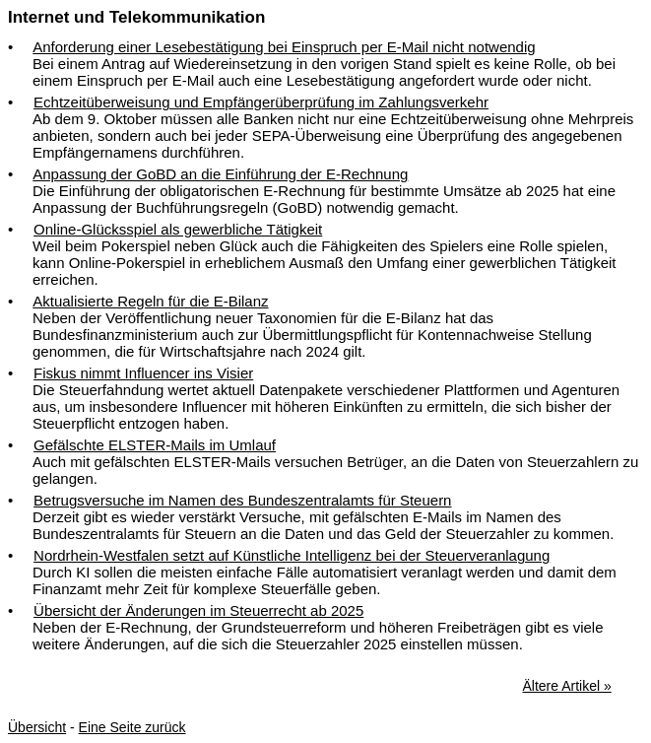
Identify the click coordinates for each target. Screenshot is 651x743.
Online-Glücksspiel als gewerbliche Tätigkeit (177, 229)
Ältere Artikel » (566, 686)
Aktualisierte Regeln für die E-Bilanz (150, 301)
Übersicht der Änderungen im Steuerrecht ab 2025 (198, 610)
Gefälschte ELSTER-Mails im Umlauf (154, 445)
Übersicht (37, 727)
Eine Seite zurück (132, 727)
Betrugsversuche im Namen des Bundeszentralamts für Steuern (242, 500)
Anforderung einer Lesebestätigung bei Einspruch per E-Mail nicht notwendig (284, 46)
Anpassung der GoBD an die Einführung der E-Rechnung (220, 174)
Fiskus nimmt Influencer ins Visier (143, 373)
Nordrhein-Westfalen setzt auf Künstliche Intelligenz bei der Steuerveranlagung (291, 555)
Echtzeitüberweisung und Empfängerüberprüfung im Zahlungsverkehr (260, 102)
